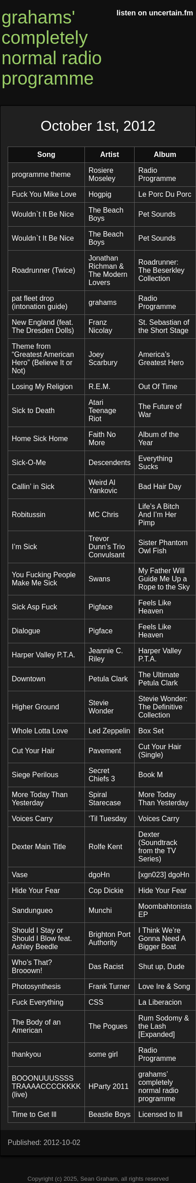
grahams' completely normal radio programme (51, 47)
